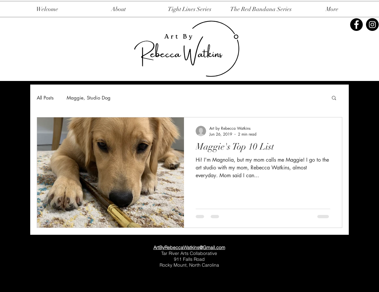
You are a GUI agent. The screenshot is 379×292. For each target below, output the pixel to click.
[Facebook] (356, 24)
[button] (334, 98)
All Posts (45, 98)
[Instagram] (372, 24)
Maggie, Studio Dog (89, 98)
